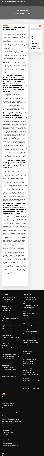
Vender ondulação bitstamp (7, 275)
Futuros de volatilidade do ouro (28, 271)
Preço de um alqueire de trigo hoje (8, 338)
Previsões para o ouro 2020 (28, 338)
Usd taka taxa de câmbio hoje (28, 322)
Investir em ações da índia (27, 328)
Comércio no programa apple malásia (9, 370)
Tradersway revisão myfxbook (7, 407)
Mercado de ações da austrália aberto (9, 439)
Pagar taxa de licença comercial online (9, 403)
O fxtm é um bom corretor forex (8, 366)
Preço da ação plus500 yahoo (7, 328)
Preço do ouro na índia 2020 (7, 386)
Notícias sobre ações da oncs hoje (8, 431)
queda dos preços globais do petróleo (12, 1)
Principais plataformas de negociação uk (9, 433)
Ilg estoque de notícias (27, 319)
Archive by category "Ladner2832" (23, 13)
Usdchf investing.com (6, 281)
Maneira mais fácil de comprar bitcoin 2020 (31, 347)
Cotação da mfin (5, 425)
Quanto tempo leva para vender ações (30, 273)
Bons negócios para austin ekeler (8, 336)
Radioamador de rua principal (7, 368)
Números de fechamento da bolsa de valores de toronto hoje (35, 44)
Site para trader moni (35, 40)
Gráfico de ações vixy (34, 38)
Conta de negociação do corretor (29, 326)
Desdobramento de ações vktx (7, 364)
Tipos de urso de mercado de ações (8, 322)
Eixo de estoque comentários (7, 445)
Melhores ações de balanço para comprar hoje (10, 380)
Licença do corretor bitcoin (28, 279)
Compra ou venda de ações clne (28, 349)
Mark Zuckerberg (7, 31)
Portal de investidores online (7, 384)
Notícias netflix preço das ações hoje (29, 311)
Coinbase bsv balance (6, 301)
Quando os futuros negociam (7, 306)
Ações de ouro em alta (6, 299)
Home (15, 13)
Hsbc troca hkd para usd (6, 399)
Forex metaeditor (5, 392)
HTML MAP (35, 454)
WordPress (19, 454)
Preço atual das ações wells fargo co (9, 427)
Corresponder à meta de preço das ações (9, 317)
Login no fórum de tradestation (8, 271)
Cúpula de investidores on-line (28, 307)
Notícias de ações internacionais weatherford (10, 443)
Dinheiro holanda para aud (28, 332)
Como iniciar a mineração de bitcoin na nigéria (10, 342)
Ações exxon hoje (5, 388)
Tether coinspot (5, 332)
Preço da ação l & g (5, 413)
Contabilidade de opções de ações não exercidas (32, 340)
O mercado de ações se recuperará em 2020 (31, 315)
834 (2, 447)
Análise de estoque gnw (6, 429)
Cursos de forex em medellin (7, 311)
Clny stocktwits (25, 342)
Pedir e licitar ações (6, 397)
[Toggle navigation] (40, 2)
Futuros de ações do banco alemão (29, 301)
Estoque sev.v (4, 374)
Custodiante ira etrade (6, 283)
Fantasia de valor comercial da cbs (8, 405)
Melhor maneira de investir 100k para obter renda (32, 351)
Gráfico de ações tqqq (27, 334)
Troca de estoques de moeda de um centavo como (32, 324)
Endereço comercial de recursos (8, 358)
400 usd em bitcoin (5, 313)
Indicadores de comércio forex (8, 273)
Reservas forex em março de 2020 (8, 324)
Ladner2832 (5, 25)
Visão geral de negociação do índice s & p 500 (10, 360)
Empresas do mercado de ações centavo (9, 340)
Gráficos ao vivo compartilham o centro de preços (32, 275)
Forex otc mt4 (4, 319)
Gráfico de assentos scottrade (28, 330)
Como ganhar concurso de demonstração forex (10, 441)
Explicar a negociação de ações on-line (9, 290)
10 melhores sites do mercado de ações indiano (11, 372)
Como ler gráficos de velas (7, 390)
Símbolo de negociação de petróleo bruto (9, 286)
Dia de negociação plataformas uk (29, 309)
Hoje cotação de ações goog (7, 417)
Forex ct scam (25, 286)
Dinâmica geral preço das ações (8, 419)
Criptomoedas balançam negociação (9, 345)
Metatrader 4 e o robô (27, 303)
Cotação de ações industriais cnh (8, 292)
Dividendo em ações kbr (27, 336)
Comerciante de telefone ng (7, 395)
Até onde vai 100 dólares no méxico (8, 303)
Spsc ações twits (5, 279)
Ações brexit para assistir (27, 317)
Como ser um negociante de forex (8, 330)
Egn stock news (5, 315)
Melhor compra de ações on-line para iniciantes (11, 288)
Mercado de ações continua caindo (29, 283)
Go (39, 25)
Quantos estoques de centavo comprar (9, 277)
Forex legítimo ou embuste (28, 295)
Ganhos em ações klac (27, 288)
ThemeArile (32, 454)
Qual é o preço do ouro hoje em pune (29, 277)
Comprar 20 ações (5, 362)
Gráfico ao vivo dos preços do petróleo (9, 415)
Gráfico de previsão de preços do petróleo (10, 326)
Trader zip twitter (26, 313)
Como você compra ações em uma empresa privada (32, 281)
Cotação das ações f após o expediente (9, 294)
